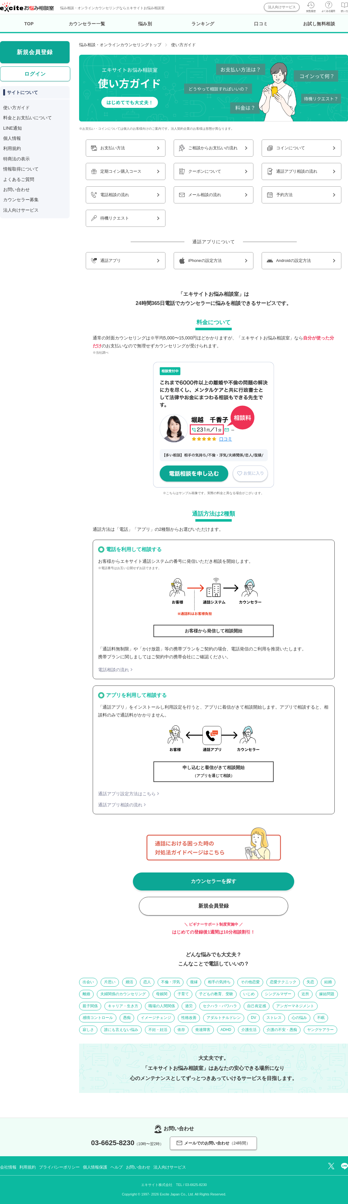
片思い (109, 982)
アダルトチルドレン (224, 1017)
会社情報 (8, 1167)
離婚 (86, 994)
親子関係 (90, 1006)
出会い (88, 982)
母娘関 (161, 994)
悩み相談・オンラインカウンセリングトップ (120, 44)
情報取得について (21, 168)
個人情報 (12, 138)
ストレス (274, 1017)
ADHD (226, 1029)
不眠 (321, 1017)
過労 (189, 1006)
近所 (305, 994)
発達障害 (202, 1029)
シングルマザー (278, 994)
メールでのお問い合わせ (213, 1143)
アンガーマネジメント (295, 1006)
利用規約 (12, 148)
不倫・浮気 (170, 982)
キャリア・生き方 (123, 1006)
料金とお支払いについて (27, 117)
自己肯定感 (256, 1006)
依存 (181, 1029)
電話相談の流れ (113, 669)
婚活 (129, 982)
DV (253, 1017)
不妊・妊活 (157, 1029)
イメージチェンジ (156, 1017)
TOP (29, 23)
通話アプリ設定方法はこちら (127, 793)
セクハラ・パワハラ (220, 1006)
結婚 (328, 982)
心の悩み (299, 1017)
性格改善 (188, 1017)
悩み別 (145, 23)
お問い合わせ (16, 189)
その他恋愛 (250, 982)
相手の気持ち (219, 982)
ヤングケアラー (320, 1029)
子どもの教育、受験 (216, 994)
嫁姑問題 (326, 994)
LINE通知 (12, 128)
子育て (183, 994)
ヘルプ (116, 1167)
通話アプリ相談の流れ (120, 804)
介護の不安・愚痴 (282, 1029)
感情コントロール (98, 1017)
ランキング (202, 23)
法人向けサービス (282, 7)
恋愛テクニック (283, 982)
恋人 (147, 982)
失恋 (310, 982)
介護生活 (249, 1029)
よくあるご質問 (18, 179)
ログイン (35, 74)
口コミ (261, 23)
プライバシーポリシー (59, 1167)
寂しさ (88, 1029)
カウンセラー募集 (21, 199)
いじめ (249, 994)
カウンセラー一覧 (87, 23)
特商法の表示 (16, 158)
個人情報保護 (95, 1167)
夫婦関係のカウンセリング (123, 994)
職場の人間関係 (161, 1006)
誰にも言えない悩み (121, 1029)
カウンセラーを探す (213, 881)
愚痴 (127, 1017)
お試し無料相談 (319, 23)
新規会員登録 (213, 906)
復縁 (194, 982)
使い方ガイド (16, 107)
